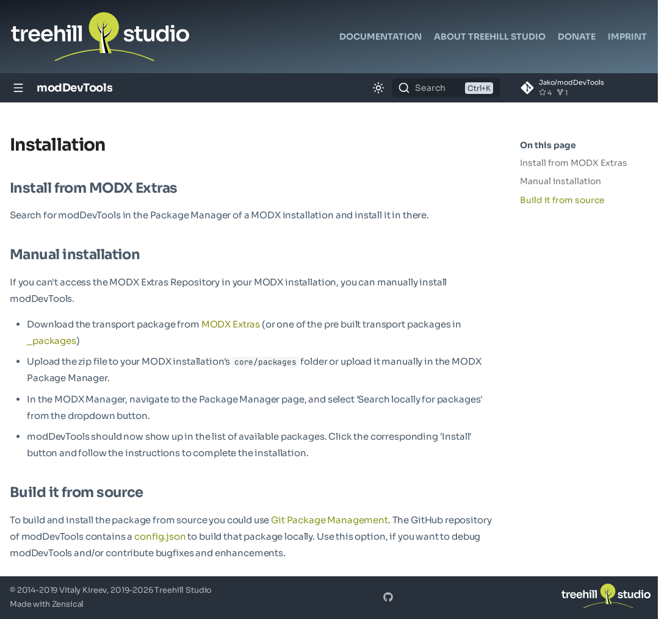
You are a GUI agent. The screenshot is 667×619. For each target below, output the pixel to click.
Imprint (627, 36)
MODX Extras (230, 324)
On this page (548, 145)
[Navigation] (18, 88)
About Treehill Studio (490, 36)
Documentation (380, 36)
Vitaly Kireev (83, 590)
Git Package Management (329, 520)
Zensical (68, 604)
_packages (51, 340)
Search (430, 87)
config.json (160, 536)
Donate (577, 36)
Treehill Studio (183, 590)
